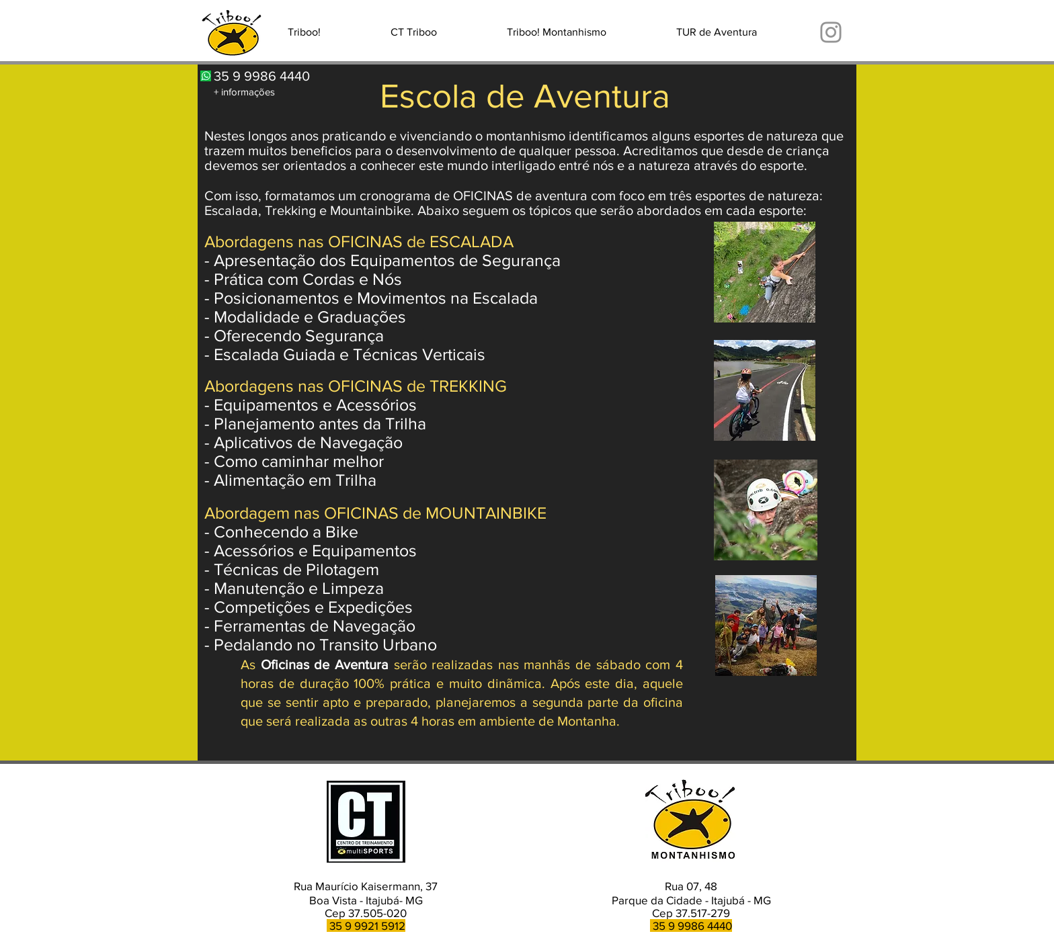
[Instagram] (831, 32)
